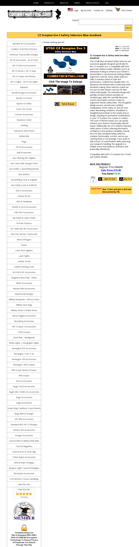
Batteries (24, 87)
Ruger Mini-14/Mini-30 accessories (24, 392)
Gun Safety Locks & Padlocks (24, 185)
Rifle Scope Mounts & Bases (24, 370)
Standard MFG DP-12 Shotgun (24, 424)
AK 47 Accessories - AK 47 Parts (24, 60)
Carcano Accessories (24, 114)
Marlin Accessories (24, 283)
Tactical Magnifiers (24, 446)
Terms (77, 3)
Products (49, 3)
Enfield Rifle (24, 136)
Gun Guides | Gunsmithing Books (24, 169)
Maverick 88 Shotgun (24, 294)
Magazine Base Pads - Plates (24, 277)
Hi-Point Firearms (24, 223)
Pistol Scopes (24, 332)
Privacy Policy (92, 3)
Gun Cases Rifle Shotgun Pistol (24, 163)
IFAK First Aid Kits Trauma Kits (24, 234)
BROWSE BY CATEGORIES (24, 43)
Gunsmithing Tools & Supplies (24, 179)
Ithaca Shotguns (24, 239)
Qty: (93, 177)
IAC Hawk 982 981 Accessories (24, 228)
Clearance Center (24, 120)
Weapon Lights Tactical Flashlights (24, 468)
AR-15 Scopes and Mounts (24, 76)
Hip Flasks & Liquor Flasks (24, 218)
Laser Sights (24, 256)
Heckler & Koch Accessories (24, 207)
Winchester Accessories (24, 473)
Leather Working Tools (24, 266)
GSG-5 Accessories (24, 190)
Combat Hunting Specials (24, 49)
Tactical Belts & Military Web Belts (24, 441)
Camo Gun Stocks (24, 109)
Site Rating (24, 497)
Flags (24, 141)
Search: (75, 20)
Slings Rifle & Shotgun (24, 413)
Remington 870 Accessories (24, 348)
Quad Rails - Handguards (24, 337)
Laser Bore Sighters (24, 250)
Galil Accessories (24, 152)
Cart (123, 10)
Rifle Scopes (24, 375)
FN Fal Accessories (24, 147)
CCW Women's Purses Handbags (24, 479)
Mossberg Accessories (24, 321)
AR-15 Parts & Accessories (24, 65)
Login (75, 10)
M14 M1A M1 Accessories (24, 272)
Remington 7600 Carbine (24, 364)
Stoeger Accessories (24, 435)
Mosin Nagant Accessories (24, 315)
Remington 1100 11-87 (24, 354)
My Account (86, 10)
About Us (64, 3)
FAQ (107, 3)
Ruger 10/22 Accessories (24, 386)
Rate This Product (100, 164)
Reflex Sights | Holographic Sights (24, 343)
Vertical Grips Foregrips (24, 462)
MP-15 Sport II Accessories (24, 326)
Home (35, 3)
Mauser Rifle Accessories (24, 288)
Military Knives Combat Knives (24, 310)
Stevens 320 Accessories (24, 430)
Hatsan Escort (24, 196)
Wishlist (109, 10)
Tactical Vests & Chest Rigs (24, 451)
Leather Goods (24, 261)
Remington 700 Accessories (24, 359)
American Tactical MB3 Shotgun (24, 54)
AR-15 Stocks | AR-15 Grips (24, 71)
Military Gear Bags (24, 305)
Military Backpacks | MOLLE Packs (24, 299)
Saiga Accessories (24, 402)
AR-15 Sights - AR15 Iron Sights (24, 82)
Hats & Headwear (24, 201)
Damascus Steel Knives (24, 130)
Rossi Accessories (24, 381)
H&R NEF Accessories (24, 212)
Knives (24, 245)
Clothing (24, 125)
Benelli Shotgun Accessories (24, 92)
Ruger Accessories (24, 397)
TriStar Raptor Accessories (24, 457)
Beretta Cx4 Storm (24, 98)
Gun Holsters (24, 174)
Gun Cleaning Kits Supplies (24, 158)
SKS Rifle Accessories (24, 419)
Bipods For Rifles (24, 103)
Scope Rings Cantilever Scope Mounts (24, 408)
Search (128, 28)
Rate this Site (24, 484)
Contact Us (98, 10)
